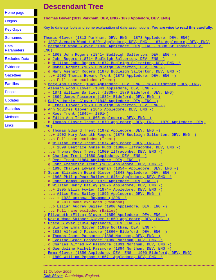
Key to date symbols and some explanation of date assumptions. (128, 27)
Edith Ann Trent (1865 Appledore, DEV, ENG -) (102, 118)
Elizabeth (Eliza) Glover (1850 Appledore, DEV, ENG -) (107, 215)
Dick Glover (53, 276)
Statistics (12, 109)
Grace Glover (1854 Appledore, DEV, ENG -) (94, 223)
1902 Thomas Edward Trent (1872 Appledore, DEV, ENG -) (116, 76)
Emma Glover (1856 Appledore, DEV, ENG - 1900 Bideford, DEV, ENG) (120, 253)
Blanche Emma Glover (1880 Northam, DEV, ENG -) (104, 227)
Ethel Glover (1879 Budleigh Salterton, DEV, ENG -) (109, 105)
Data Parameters (14, 48)
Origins (11, 21)
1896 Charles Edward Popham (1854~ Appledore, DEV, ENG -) (116, 168)
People (11, 92)
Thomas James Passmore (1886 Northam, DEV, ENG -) (107, 236)
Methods (12, 117)
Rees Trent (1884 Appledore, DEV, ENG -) (96, 160)
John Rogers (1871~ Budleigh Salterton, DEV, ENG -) (109, 59)
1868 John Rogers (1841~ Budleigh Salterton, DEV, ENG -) (114, 55)
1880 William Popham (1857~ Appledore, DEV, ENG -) (108, 257)
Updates (12, 100)
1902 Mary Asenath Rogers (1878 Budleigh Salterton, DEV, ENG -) (127, 135)
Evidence (12, 67)
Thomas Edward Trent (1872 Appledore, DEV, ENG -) (107, 130)
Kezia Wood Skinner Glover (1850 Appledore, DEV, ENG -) (109, 219)
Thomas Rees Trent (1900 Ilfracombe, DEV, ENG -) (110, 152)
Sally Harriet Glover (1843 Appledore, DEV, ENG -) (103, 101)
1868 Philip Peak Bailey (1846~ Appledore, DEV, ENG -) (112, 177)
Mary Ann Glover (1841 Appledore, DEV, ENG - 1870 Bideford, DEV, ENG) (124, 84)
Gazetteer (13, 75)
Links (9, 125)
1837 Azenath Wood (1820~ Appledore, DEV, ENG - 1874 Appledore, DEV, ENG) (129, 42)
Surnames (13, 37)
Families (12, 84)
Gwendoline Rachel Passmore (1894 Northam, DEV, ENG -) (112, 249)
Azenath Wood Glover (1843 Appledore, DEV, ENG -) (102, 88)
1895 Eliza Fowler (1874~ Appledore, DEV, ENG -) (110, 190)
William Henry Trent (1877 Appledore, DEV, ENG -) (107, 143)
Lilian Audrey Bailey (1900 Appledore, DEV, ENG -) (112, 206)
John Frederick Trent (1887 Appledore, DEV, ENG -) (108, 164)
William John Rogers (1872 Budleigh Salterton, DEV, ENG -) (117, 63)
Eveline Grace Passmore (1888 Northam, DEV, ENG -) (108, 240)
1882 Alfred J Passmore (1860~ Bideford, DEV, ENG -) (110, 232)
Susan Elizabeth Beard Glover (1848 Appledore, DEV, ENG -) (112, 173)
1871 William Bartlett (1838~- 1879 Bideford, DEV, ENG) (113, 93)
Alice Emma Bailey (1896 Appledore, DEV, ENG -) (109, 194)
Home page (14, 12)
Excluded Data (17, 59)
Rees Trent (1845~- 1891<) (81, 114)
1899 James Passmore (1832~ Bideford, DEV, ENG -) (107, 97)
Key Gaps (13, 29)
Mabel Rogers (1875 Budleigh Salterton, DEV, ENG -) (109, 67)
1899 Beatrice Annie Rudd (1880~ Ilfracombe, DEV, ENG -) (119, 147)
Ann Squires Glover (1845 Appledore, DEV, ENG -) (101, 109)
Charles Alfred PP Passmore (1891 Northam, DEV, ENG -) (112, 244)
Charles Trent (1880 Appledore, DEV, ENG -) (100, 156)
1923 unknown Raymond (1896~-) (94, 198)
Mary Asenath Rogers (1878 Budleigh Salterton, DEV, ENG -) (117, 71)
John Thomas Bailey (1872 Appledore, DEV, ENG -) (105, 181)
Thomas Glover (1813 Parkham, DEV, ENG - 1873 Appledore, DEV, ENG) (117, 38)
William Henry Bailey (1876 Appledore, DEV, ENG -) (108, 185)
